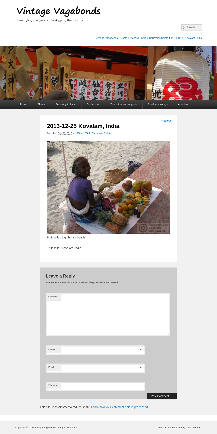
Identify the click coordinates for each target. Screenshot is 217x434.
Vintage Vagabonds (107, 38)
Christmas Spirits (158, 38)
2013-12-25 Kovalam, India (186, 38)
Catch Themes (194, 427)
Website (52, 385)
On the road (93, 104)
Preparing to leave (65, 104)
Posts (124, 38)
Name (51, 349)
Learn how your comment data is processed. (120, 407)
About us (183, 104)
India (143, 38)
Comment (53, 296)
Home (23, 104)
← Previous (165, 120)
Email (51, 367)
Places (134, 38)
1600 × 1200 (82, 133)
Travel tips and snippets (124, 104)
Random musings (158, 104)
